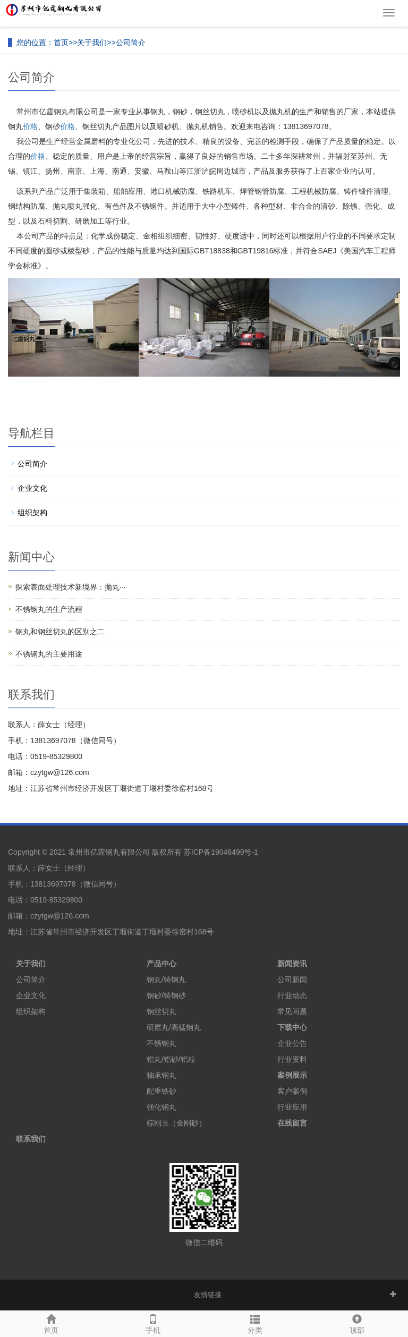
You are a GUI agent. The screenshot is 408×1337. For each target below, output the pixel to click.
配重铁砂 (161, 1091)
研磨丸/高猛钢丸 (174, 1027)
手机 (153, 1322)
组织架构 (32, 512)
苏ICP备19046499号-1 (221, 852)
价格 (30, 126)
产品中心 (161, 963)
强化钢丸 (161, 1107)
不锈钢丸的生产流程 (48, 609)
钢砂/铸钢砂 (166, 995)
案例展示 (292, 1075)
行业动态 (292, 995)
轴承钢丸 (161, 1075)
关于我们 (92, 42)
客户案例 (292, 1091)
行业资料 (292, 1059)
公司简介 (131, 42)
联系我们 (31, 1139)
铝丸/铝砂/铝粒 (171, 1059)
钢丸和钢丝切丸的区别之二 (60, 631)
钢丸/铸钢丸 (166, 979)
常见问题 (292, 1011)
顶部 (357, 1322)
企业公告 (292, 1043)
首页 (61, 42)
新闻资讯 (292, 963)
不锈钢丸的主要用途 (48, 654)
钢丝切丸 (161, 1011)
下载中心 (292, 1027)
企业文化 (32, 488)
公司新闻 (292, 979)
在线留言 (292, 1123)
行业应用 (292, 1107)
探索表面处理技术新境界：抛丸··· (70, 587)
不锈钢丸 (161, 1043)
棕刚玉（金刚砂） (176, 1123)
